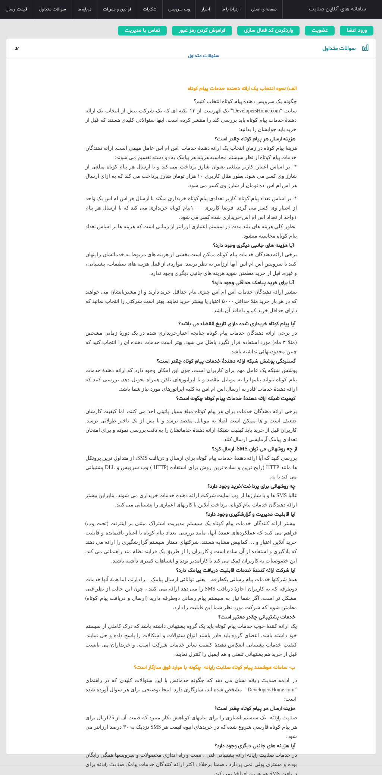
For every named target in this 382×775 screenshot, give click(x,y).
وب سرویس (179, 9)
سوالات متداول (52, 9)
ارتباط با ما (230, 9)
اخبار (205, 9)
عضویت (319, 30)
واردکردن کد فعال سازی (268, 30)
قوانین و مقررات (117, 9)
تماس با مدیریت (142, 30)
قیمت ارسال (16, 9)
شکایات (150, 9)
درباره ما (84, 9)
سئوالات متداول (203, 56)
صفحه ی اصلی (264, 9)
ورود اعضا (357, 30)
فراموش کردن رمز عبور (202, 30)
